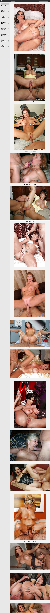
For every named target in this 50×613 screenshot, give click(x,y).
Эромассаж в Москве (4, 5)
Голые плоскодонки (4, 34)
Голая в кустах (3, 33)
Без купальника (3, 41)
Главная (13, 1)
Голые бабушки (3, 47)
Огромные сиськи (3, 27)
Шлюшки (2, 40)
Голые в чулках (3, 15)
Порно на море (3, 24)
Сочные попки (3, 35)
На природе (3, 45)
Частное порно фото (4, 6)
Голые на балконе (3, 30)
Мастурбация (3, 16)
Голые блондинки (3, 12)
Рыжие (2, 23)
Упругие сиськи (3, 29)
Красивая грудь (3, 17)
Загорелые (2, 36)
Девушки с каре (3, 39)
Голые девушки (3, 28)
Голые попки (3, 21)
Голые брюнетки (3, 22)
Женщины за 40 (3, 18)
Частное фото (3, 10)
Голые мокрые (3, 11)
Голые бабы (2, 46)
